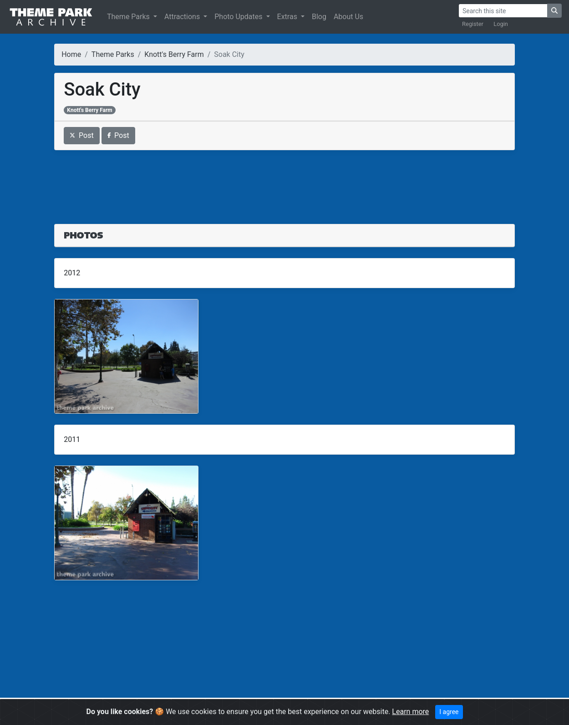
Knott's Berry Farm (173, 54)
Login (500, 23)
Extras (288, 16)
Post (82, 135)
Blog (319, 16)
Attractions (183, 16)
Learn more (410, 711)
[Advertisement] (284, 181)
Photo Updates (239, 16)
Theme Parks (129, 16)
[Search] (503, 11)
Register (472, 23)
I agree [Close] (448, 711)
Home (71, 54)
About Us (348, 16)
